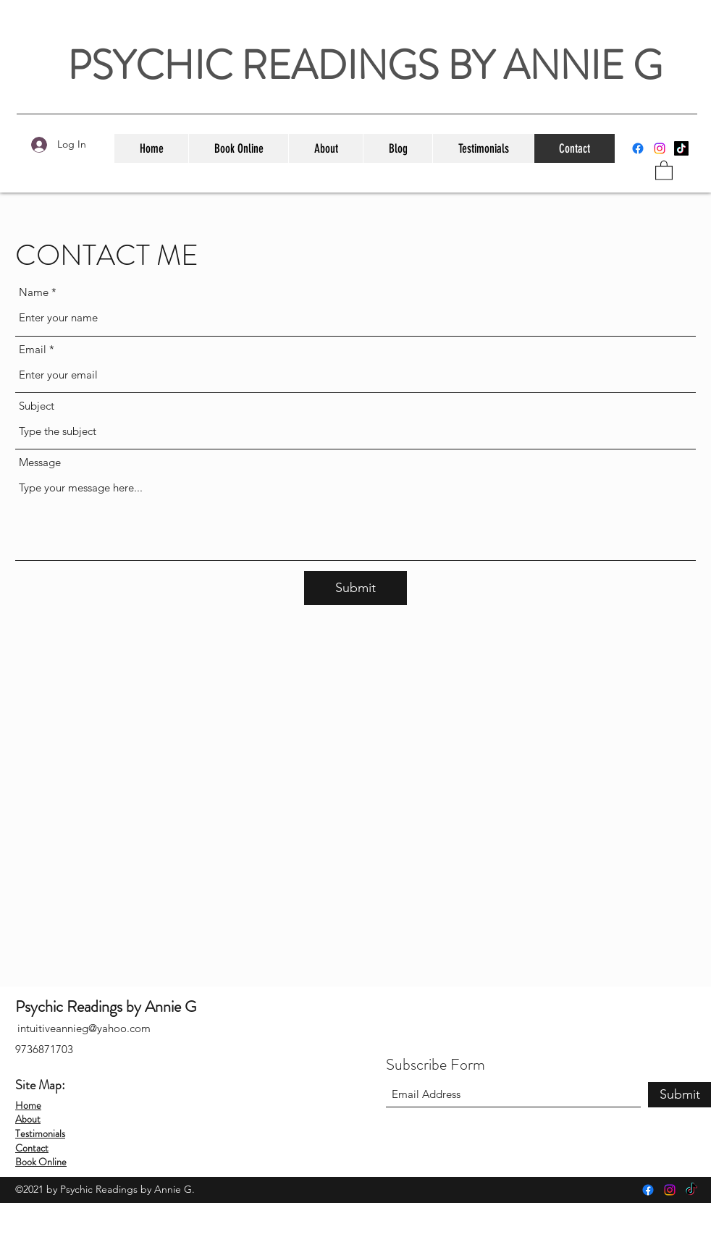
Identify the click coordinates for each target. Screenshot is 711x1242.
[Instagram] (659, 148)
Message (40, 462)
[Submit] (355, 588)
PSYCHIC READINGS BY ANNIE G (364, 65)
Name (34, 292)
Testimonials (40, 1133)
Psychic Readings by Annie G (105, 1006)
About (28, 1119)
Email (32, 349)
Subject (36, 405)
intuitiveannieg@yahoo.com (84, 1028)
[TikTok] (681, 148)
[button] (664, 169)
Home (28, 1105)
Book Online (41, 1161)
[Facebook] (638, 148)
